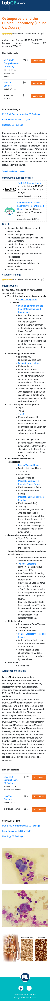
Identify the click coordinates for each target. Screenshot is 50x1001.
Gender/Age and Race (28, 465)
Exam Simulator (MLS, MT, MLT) (17, 119)
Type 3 (21, 414)
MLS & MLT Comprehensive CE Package (11, 63)
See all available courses (13, 171)
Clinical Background (27, 299)
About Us (33, 994)
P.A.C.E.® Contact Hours (29, 183)
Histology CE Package (12, 125)
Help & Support (18, 994)
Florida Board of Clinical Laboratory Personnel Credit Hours (30, 205)
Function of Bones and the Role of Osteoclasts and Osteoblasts (30, 309)
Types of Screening (27, 564)
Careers (26, 994)
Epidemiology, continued (29, 363)
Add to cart (38, 61)
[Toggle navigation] (6, 7)
